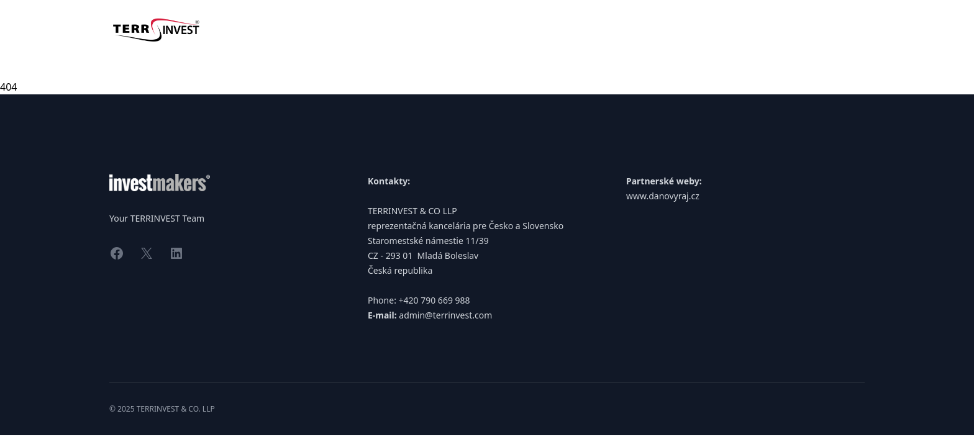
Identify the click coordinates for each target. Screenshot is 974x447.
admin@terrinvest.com (445, 315)
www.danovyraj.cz (662, 196)
